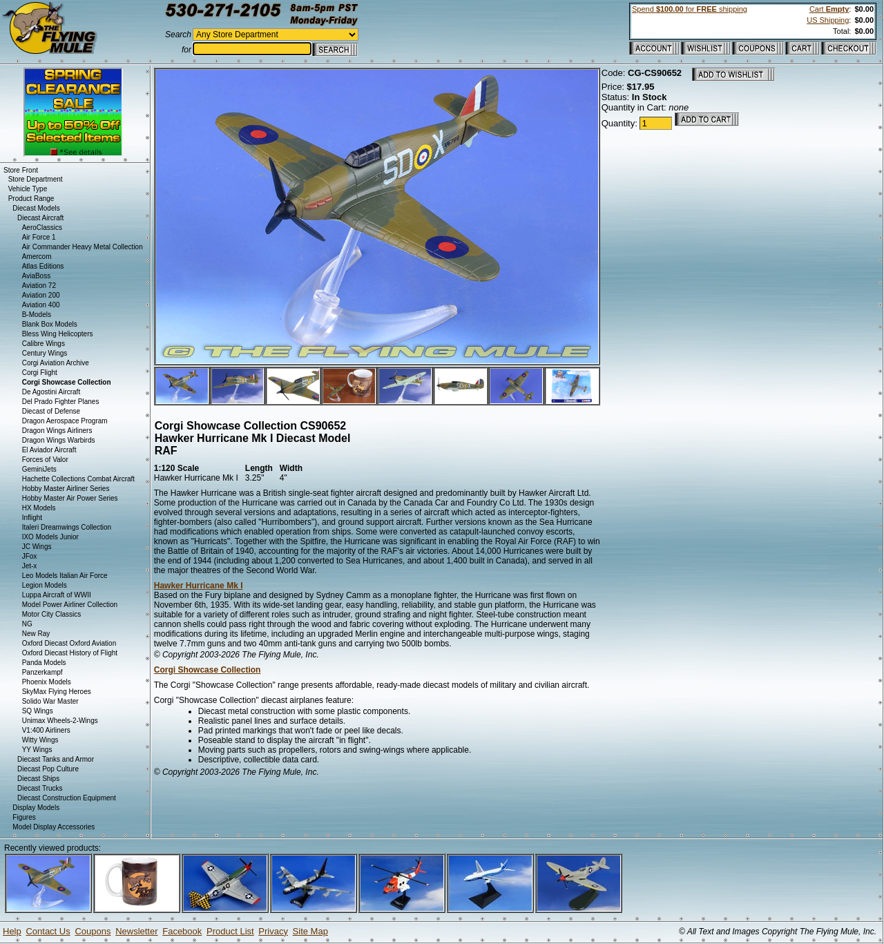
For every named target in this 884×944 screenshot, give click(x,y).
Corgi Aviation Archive (55, 363)
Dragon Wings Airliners (57, 430)
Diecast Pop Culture (48, 769)
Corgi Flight (39, 372)
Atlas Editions (43, 266)
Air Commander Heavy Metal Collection (82, 247)
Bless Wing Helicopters (57, 334)
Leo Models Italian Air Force (65, 575)
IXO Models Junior (50, 537)
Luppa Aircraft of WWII (56, 595)
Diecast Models (35, 208)
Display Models (35, 807)
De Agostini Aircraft (51, 392)
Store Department (35, 179)
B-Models (36, 314)
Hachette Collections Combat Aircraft (78, 479)
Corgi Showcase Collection (207, 670)
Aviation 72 (39, 285)
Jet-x (29, 566)
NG (27, 624)
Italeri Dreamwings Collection (67, 527)
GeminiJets (39, 469)
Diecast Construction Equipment (66, 798)
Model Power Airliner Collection (69, 604)
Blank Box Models (49, 324)
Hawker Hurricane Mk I (198, 585)
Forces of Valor (45, 459)
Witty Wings (40, 740)
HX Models (39, 508)
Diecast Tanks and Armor (55, 759)
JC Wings (37, 546)
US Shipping (828, 20)
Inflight (32, 517)
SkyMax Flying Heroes (56, 691)
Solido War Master (50, 701)
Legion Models (44, 585)
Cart (829, 9)
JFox (29, 556)
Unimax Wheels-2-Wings (60, 720)
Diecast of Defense (51, 411)
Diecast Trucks (40, 788)
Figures (23, 817)
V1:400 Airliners (46, 730)
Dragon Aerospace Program (65, 421)
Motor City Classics (51, 614)
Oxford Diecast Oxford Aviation (69, 643)
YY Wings (37, 749)
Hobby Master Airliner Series (66, 488)
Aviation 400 (41, 305)
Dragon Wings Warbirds (58, 440)
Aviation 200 (41, 295)
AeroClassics (42, 227)
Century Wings (45, 353)
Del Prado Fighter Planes (60, 401)
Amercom (37, 256)
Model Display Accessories (53, 827)
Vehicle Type (28, 189)
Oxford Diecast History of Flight (69, 653)
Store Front (20, 170)
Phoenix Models (46, 682)
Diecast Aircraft (40, 218)
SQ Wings (37, 711)
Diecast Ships (38, 778)
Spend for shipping (689, 9)
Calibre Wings (43, 343)
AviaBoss (36, 276)
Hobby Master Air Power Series (70, 498)
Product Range (31, 198)
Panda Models (44, 662)
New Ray (36, 633)
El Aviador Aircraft (49, 450)
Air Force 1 (39, 237)
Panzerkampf (42, 672)
